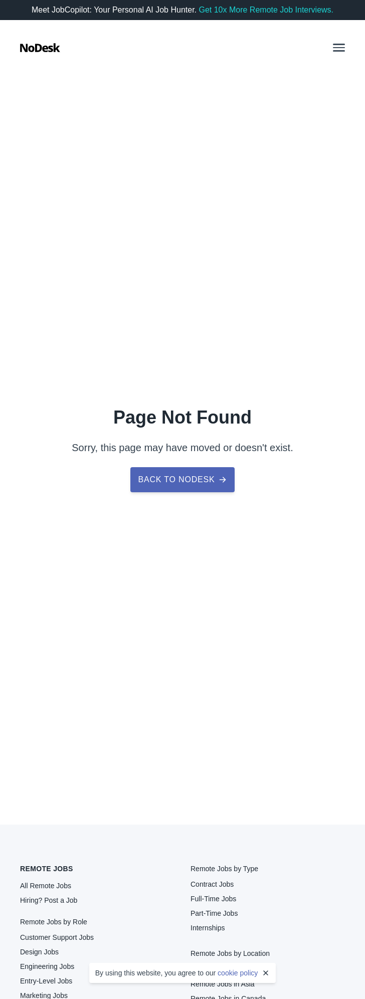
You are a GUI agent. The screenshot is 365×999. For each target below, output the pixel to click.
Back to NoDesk (182, 479)
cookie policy (238, 973)
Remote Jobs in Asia (223, 984)
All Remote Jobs (45, 886)
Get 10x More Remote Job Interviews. (266, 10)
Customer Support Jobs (57, 937)
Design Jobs (39, 952)
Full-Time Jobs (213, 899)
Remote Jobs (46, 869)
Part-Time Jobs (214, 913)
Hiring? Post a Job (48, 900)
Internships (208, 928)
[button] (339, 47)
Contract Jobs (212, 884)
